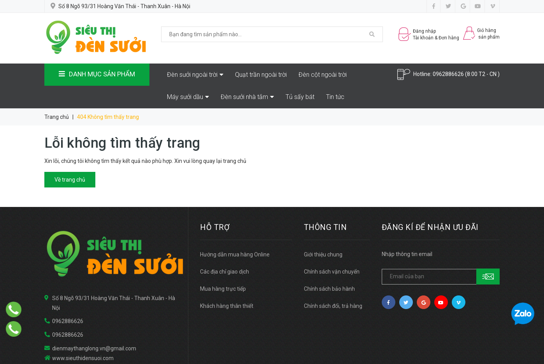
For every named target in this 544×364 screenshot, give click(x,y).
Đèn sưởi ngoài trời (195, 74)
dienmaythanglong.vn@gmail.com (94, 348)
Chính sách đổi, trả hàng (333, 306)
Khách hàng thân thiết (226, 306)
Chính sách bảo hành (329, 289)
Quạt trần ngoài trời (261, 74)
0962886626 (448, 74)
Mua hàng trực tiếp (223, 289)
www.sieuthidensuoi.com (83, 358)
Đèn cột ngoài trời (322, 74)
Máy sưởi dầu (188, 97)
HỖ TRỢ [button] (215, 227)
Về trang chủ (69, 180)
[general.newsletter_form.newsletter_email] (441, 276)
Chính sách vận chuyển (332, 272)
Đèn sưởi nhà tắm (247, 97)
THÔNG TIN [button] (325, 227)
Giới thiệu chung (323, 254)
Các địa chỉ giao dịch (224, 272)
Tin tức (335, 97)
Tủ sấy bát (300, 97)
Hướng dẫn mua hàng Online (235, 254)
